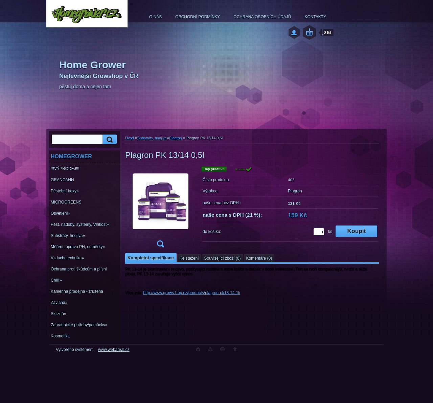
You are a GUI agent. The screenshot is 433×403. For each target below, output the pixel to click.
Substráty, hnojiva (152, 138)
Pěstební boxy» (65, 191)
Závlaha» (59, 302)
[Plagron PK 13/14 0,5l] (160, 209)
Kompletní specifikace (151, 257)
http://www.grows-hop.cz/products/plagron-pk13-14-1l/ (191, 292)
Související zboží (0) (222, 258)
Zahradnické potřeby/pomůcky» (79, 325)
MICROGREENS (66, 202)
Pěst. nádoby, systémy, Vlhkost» (80, 224)
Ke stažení (189, 258)
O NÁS (155, 17)
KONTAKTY (315, 17)
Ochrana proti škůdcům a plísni (79, 269)
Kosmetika (60, 336)
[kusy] (319, 231)
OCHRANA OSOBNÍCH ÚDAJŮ (262, 17)
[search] (108, 139)
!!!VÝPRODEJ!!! (65, 168)
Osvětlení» (60, 213)
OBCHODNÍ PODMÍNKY (197, 17)
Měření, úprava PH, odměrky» (78, 246)
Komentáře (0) (259, 258)
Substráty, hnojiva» (68, 235)
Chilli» (56, 280)
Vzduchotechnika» (67, 258)
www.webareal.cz (114, 349)
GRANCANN (62, 179)
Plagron (175, 138)
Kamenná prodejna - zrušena (77, 291)
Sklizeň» (58, 313)
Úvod (129, 138)
